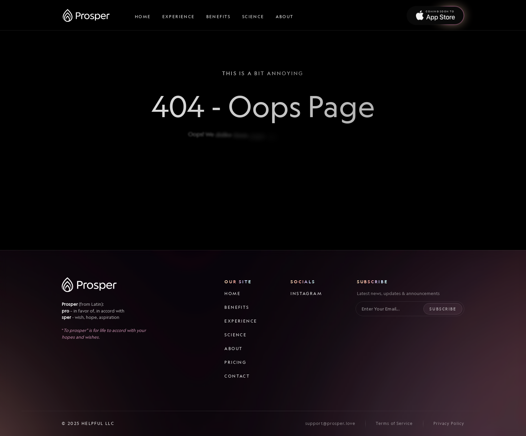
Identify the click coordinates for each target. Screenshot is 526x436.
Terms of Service (394, 423)
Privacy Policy (448, 423)
